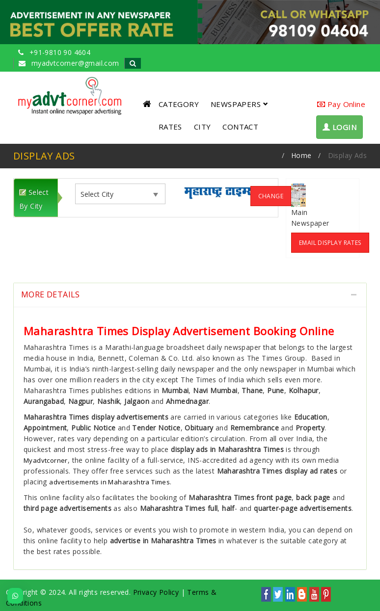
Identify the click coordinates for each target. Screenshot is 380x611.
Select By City (34, 199)
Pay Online (341, 104)
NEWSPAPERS (239, 104)
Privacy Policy (156, 592)
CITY (202, 127)
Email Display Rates (330, 243)
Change (270, 196)
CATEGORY (179, 104)
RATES (170, 127)
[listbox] (101, 194)
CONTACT (240, 127)
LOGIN (339, 127)
